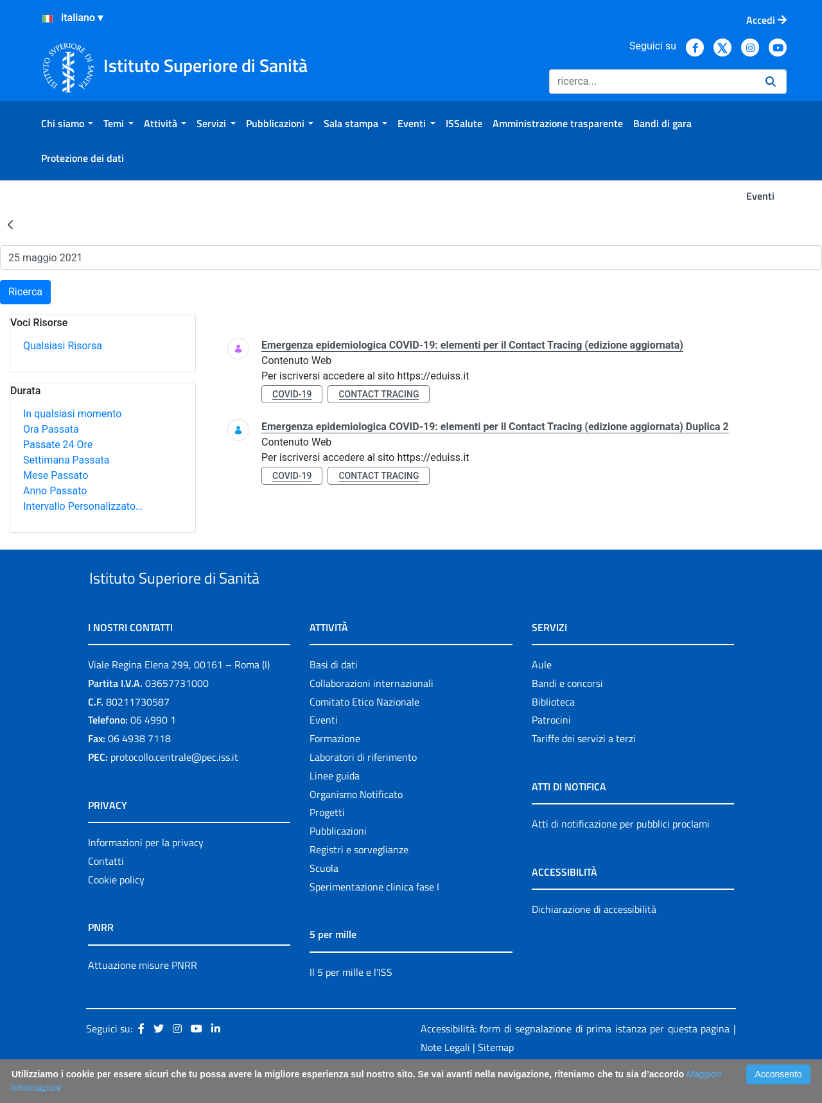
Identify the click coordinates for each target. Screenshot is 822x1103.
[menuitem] (67, 123)
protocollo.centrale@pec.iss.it (174, 786)
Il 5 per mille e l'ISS (351, 1001)
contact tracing (378, 394)
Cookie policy (116, 909)
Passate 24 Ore (57, 445)
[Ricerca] (652, 81)
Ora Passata (51, 429)
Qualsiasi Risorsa (62, 346)
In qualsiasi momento (72, 414)
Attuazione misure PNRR (142, 994)
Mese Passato (55, 475)
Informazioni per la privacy (146, 872)
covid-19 (291, 394)
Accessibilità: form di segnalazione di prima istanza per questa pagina (575, 1058)
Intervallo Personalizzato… (83, 506)
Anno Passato (55, 491)
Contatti (106, 890)
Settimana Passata (66, 460)
